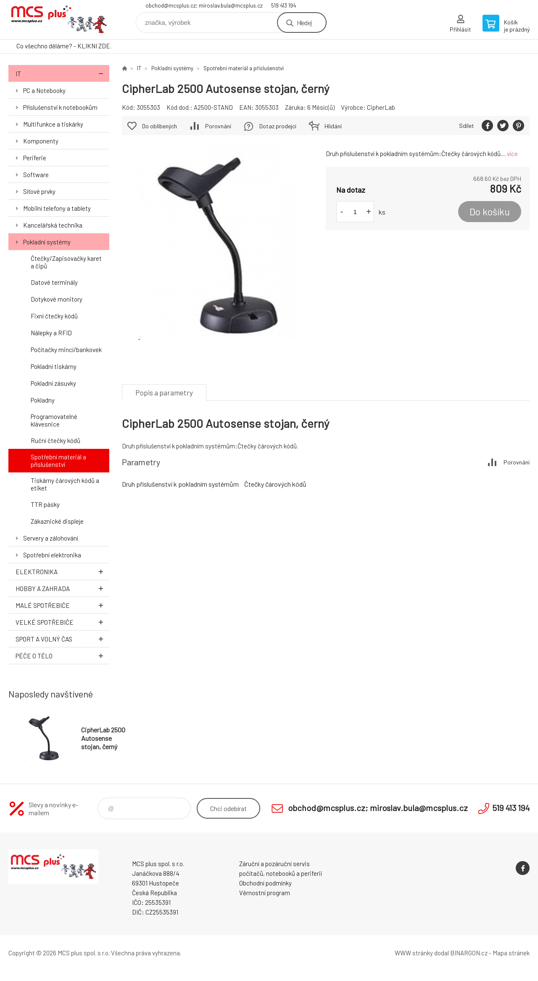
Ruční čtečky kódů (55, 440)
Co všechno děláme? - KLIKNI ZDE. (63, 46)
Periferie (34, 158)
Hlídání (333, 126)
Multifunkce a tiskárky (53, 124)
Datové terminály (54, 282)
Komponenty (40, 141)
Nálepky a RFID (51, 333)
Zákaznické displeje (57, 521)
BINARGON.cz (469, 953)
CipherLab (381, 107)
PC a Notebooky (44, 90)
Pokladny (43, 400)
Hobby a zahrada (62, 588)
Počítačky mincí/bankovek (66, 349)
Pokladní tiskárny (53, 366)
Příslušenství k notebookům (60, 107)
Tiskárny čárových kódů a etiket (65, 484)
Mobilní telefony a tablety (57, 208)
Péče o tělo (62, 655)
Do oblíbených (159, 126)
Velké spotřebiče (62, 622)
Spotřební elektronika (52, 555)
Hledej (304, 23)
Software (36, 174)
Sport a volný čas (62, 639)
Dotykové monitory (56, 299)
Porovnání (218, 126)
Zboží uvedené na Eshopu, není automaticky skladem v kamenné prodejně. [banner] (58, 19)
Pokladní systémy (47, 242)
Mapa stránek (511, 953)
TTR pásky (45, 504)
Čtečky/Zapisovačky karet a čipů (66, 262)
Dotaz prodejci (277, 126)
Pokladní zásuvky (53, 383)
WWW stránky (414, 953)
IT (62, 73)
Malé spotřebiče (62, 605)
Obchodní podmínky (265, 883)
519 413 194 (283, 5)
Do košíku (489, 211)
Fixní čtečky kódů (54, 316)
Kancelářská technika (52, 225)
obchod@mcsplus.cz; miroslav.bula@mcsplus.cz (204, 5)
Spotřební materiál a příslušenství (58, 460)
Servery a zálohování (50, 538)
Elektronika (62, 571)
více (512, 153)
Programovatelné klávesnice (54, 420)
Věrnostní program (264, 892)
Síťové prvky (39, 191)
